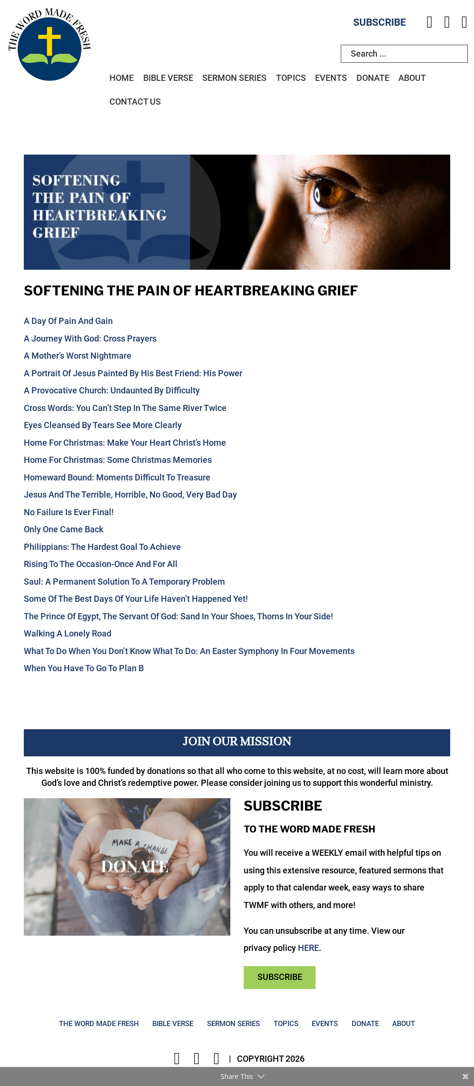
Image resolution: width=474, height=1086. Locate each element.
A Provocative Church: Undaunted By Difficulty (112, 390)
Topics (291, 78)
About (412, 78)
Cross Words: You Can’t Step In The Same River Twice (125, 408)
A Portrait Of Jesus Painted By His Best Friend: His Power (133, 373)
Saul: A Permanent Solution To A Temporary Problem (124, 582)
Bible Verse (168, 78)
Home (121, 78)
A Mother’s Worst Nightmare (77, 356)
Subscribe (379, 22)
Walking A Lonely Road (67, 633)
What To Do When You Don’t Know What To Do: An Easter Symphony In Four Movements (189, 651)
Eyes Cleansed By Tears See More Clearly (103, 425)
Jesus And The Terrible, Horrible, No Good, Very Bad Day (130, 494)
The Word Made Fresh (99, 1024)
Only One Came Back (63, 529)
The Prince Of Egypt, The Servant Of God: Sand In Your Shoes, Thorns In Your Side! (178, 616)
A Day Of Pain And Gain (68, 321)
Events (331, 78)
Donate (372, 78)
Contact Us (135, 102)
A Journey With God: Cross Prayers (90, 338)
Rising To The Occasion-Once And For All (101, 564)
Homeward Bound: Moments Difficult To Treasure (117, 477)
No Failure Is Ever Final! (69, 512)
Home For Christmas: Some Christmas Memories (118, 460)
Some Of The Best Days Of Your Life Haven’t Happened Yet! (136, 599)
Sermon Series (234, 78)
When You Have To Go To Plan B (84, 668)
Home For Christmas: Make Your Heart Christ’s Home (125, 443)
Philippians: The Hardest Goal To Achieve (102, 547)
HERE (308, 948)
